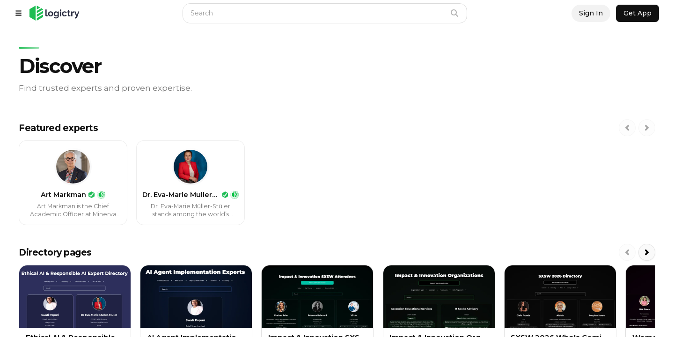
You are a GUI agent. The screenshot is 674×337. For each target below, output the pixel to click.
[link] (73, 182)
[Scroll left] (627, 127)
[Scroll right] (646, 127)
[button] (54, 13)
